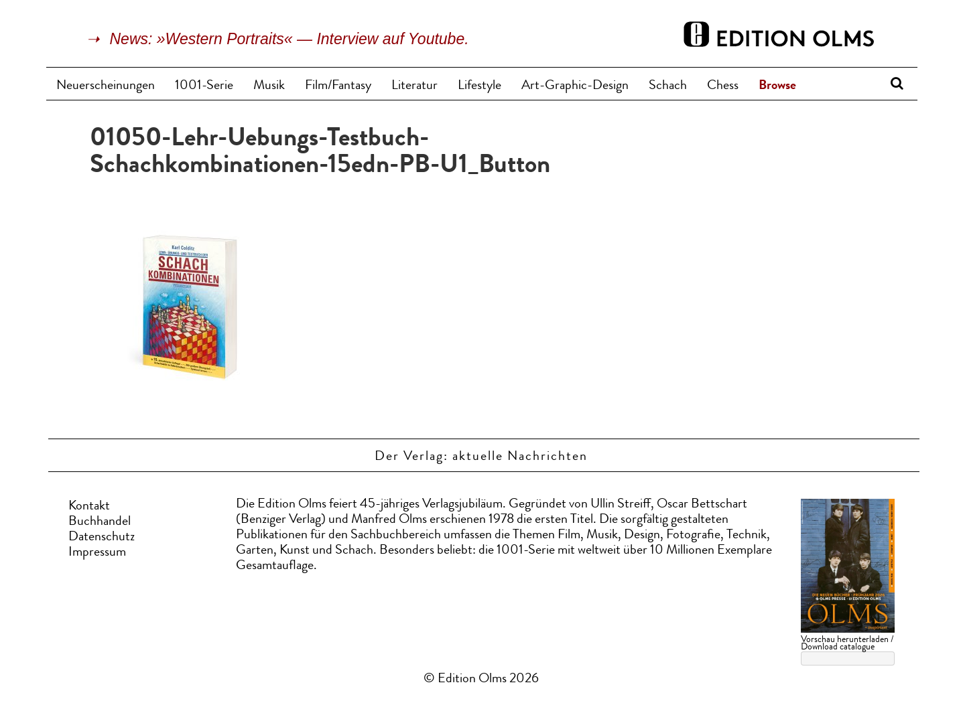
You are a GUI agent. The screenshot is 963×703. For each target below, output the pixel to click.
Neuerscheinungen (105, 86)
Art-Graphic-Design (575, 86)
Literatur (414, 86)
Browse (777, 86)
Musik (269, 86)
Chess (723, 86)
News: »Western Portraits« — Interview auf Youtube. (289, 39)
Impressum (97, 553)
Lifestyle (479, 86)
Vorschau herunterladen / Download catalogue (847, 643)
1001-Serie (204, 86)
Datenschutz (101, 537)
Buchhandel (99, 522)
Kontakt (89, 507)
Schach (668, 86)
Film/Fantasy (338, 86)
